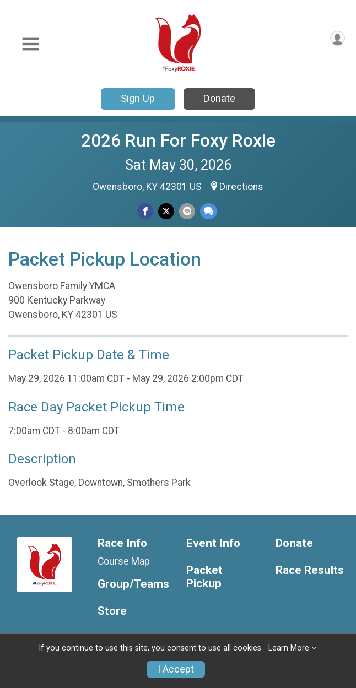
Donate (219, 98)
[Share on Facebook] (145, 211)
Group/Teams (133, 584)
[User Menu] (337, 38)
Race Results (310, 570)
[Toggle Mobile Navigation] (30, 44)
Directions (241, 186)
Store (112, 611)
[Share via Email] (187, 211)
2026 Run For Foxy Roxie (178, 140)
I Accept (176, 669)
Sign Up (138, 98)
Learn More (288, 648)
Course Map (124, 561)
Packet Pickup (204, 577)
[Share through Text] (208, 211)
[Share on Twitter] (166, 211)
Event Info (213, 543)
